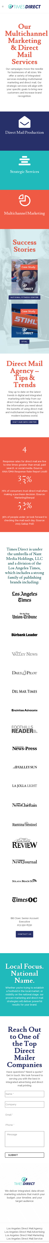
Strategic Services (24, 171)
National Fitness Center (24, 297)
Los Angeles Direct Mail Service (25, 1238)
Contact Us (24, 934)
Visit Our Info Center (25, 422)
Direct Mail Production (24, 132)
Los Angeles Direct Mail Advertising (24, 1231)
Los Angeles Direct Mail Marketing (24, 1235)
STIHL (25, 342)
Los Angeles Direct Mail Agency (24, 1228)
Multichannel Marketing (24, 213)
